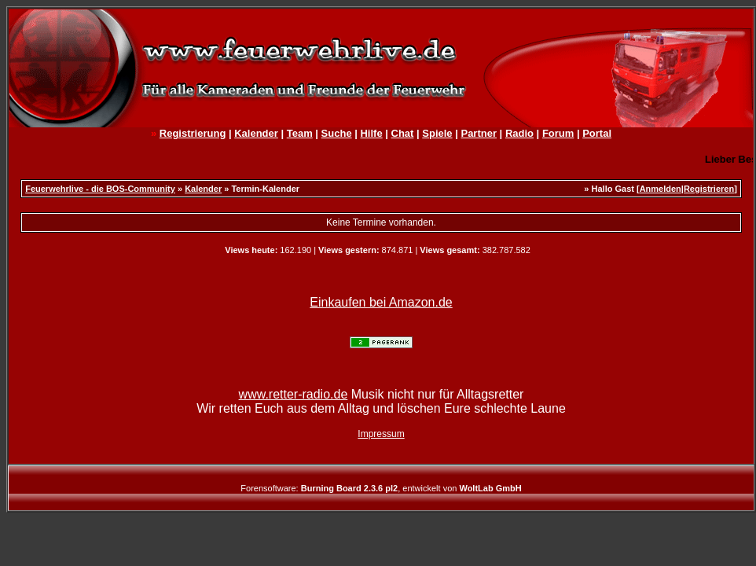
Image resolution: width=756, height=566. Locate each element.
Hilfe (371, 133)
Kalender (256, 133)
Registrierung (193, 133)
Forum (558, 133)
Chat (402, 133)
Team (300, 133)
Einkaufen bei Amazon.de (381, 302)
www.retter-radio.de (293, 394)
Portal (596, 133)
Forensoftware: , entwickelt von (380, 488)
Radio (519, 133)
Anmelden (660, 188)
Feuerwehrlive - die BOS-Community (100, 188)
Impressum (381, 433)
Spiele (437, 133)
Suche (336, 133)
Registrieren (709, 188)
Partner (479, 133)
